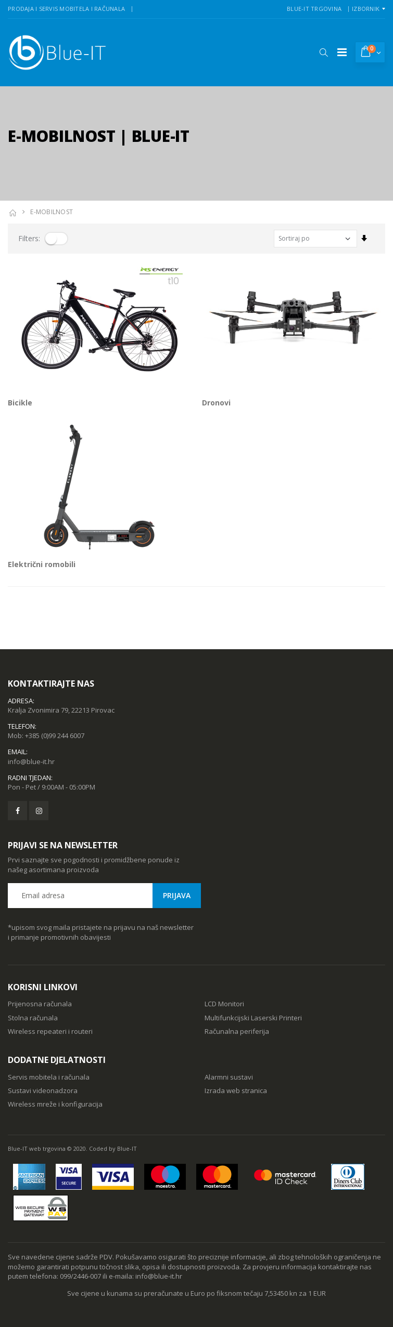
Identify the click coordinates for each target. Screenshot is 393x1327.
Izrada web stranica (236, 1090)
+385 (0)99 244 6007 (54, 735)
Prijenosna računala (40, 1003)
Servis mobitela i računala (49, 1077)
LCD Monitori (224, 1003)
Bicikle (20, 403)
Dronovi (216, 403)
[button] (323, 52)
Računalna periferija (237, 1031)
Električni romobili (41, 564)
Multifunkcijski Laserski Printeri (253, 1017)
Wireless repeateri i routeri (50, 1031)
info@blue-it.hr (31, 761)
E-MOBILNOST (51, 211)
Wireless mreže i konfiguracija (55, 1104)
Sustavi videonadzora (43, 1090)
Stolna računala (33, 1017)
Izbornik (365, 8)
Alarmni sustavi (229, 1077)
